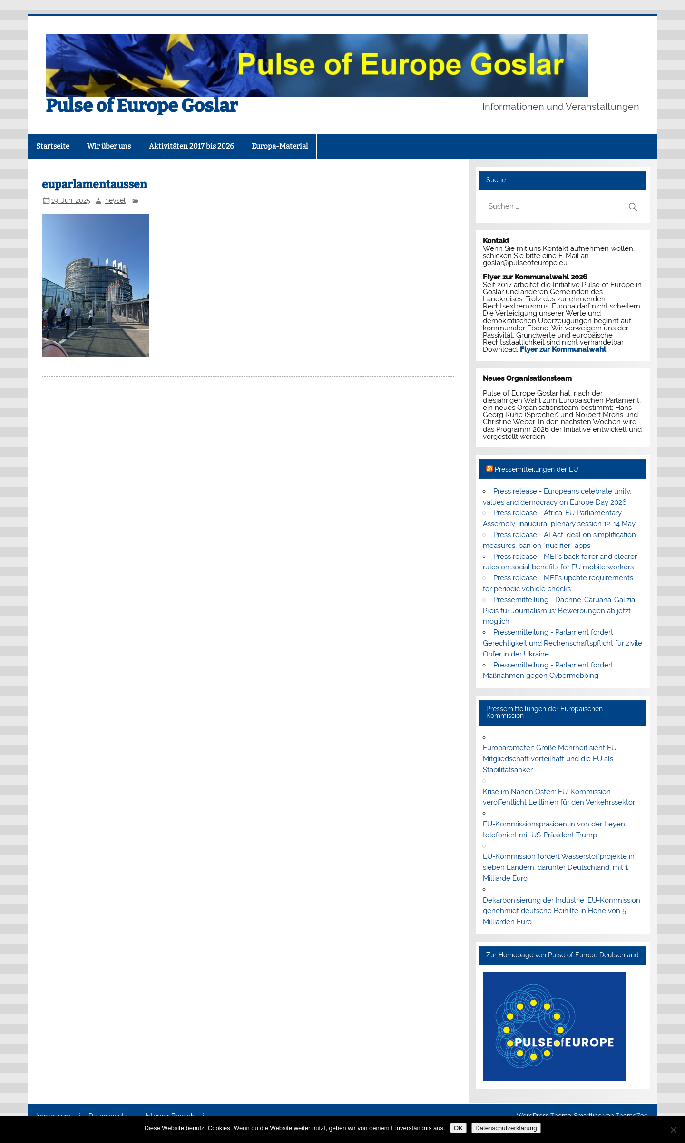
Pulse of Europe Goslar (142, 106)
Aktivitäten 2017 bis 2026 (191, 146)
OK (458, 1128)
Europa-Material (280, 146)
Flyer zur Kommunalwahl (563, 349)
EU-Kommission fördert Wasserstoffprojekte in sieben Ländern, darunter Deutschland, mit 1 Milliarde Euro (559, 867)
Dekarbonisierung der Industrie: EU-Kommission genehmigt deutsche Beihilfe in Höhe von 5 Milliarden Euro (561, 911)
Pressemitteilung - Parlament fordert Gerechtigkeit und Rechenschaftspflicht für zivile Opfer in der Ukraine (562, 643)
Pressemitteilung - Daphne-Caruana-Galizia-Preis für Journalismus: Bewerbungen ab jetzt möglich (560, 611)
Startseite (52, 146)
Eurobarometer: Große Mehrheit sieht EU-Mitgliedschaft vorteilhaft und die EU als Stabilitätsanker (551, 759)
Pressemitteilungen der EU (536, 469)
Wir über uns (109, 146)
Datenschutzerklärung (506, 1128)
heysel (115, 200)
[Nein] (673, 1129)
